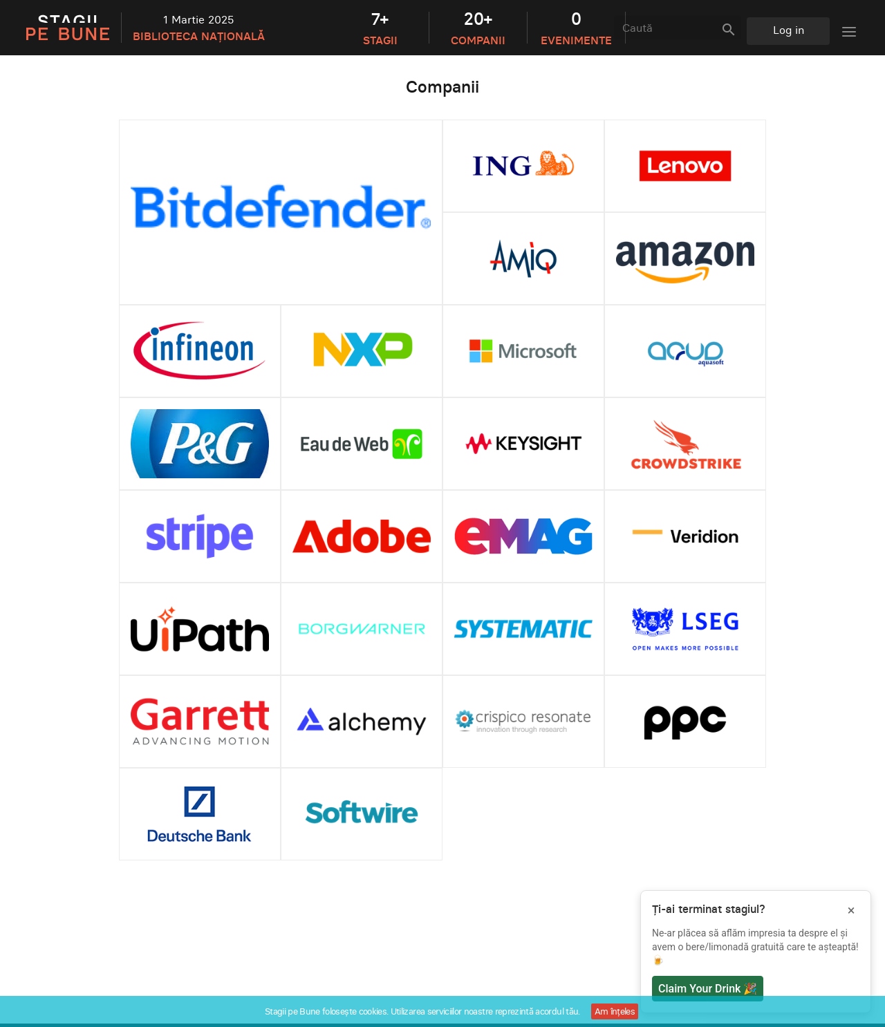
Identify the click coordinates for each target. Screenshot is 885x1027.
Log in (788, 30)
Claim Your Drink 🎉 (707, 988)
